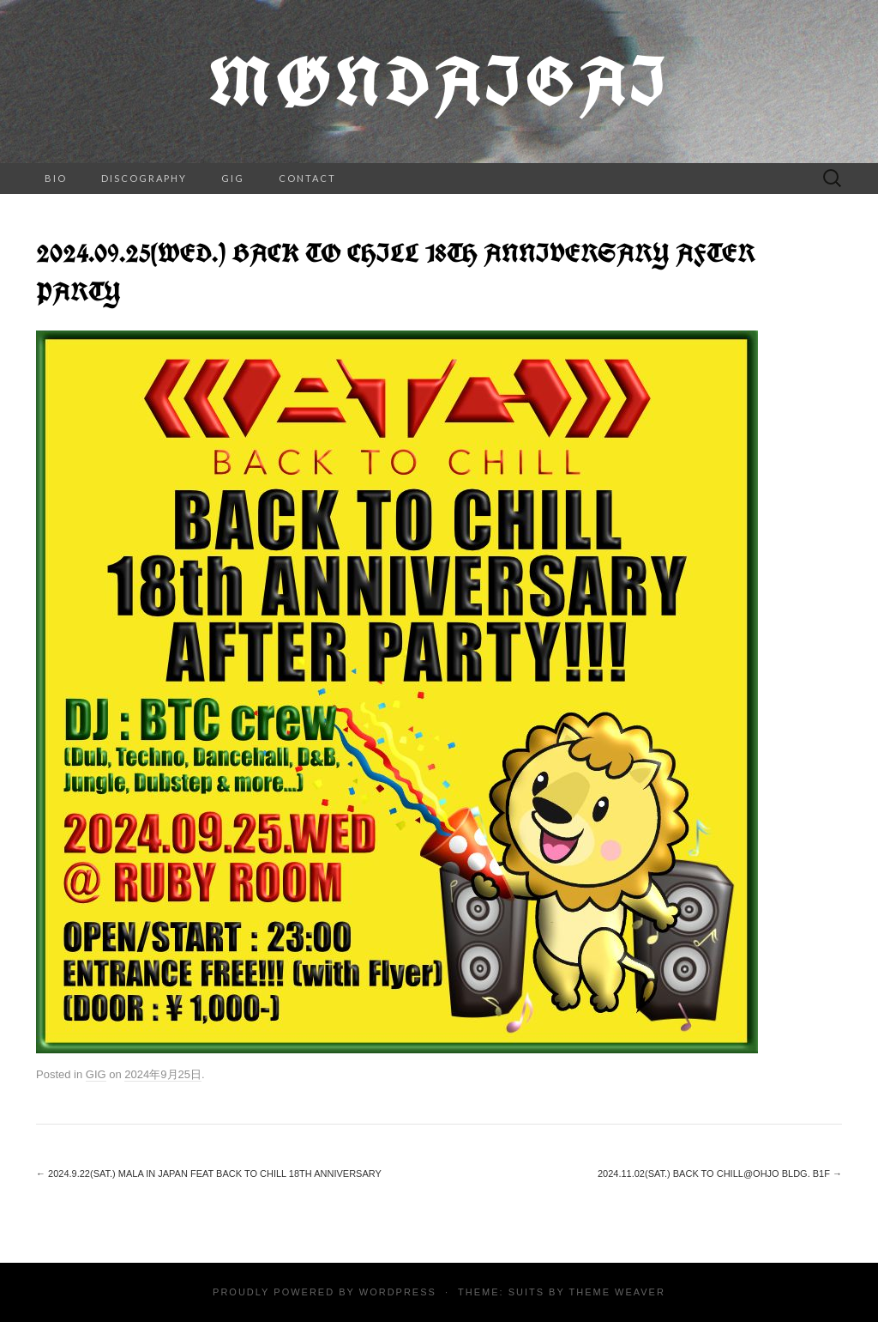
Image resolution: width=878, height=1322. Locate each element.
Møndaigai (439, 81)
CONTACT (307, 178)
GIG (232, 178)
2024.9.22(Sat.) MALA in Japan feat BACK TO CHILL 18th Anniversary (209, 1173)
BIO (56, 178)
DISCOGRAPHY (144, 178)
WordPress (397, 1292)
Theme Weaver (616, 1292)
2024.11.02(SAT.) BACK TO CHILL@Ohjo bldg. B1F (720, 1173)
